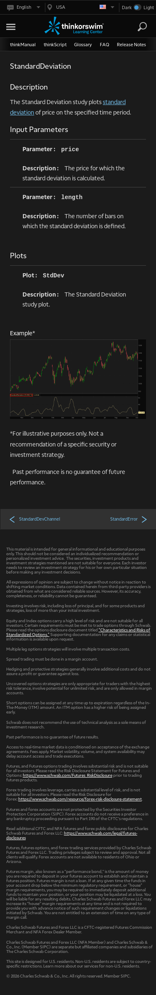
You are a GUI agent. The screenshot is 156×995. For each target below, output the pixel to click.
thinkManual (23, 44)
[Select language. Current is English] (23, 7)
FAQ (104, 44)
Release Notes (131, 44)
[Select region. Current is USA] (79, 7)
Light (149, 7)
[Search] (142, 26)
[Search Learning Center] (135, 27)
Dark (127, 7)
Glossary (83, 44)
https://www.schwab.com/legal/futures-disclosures (71, 835)
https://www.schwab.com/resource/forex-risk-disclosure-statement (80, 798)
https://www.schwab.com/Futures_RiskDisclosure (67, 775)
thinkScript (55, 44)
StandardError (129, 519)
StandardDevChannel (34, 519)
